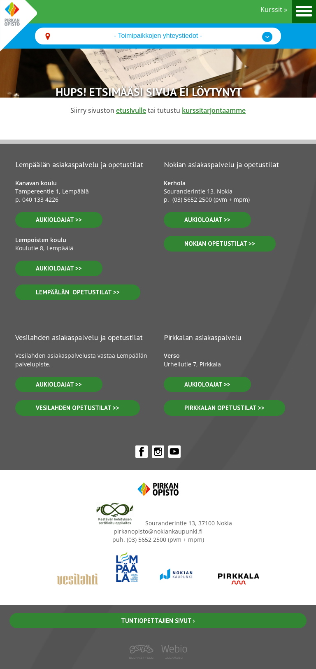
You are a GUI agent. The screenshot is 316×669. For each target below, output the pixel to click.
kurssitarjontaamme (214, 110)
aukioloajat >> (59, 220)
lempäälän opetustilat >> (78, 292)
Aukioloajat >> (207, 220)
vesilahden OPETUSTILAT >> (77, 408)
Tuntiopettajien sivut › (158, 621)
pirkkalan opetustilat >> (224, 408)
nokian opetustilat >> (219, 243)
